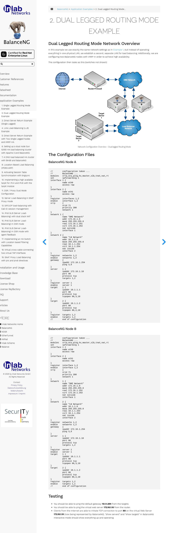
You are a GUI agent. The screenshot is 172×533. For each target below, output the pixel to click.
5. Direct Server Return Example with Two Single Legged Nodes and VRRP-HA (20, 140)
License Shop (9, 285)
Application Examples (14, 102)
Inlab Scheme (10, 344)
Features (7, 85)
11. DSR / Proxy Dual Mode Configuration (16, 193)
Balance (7, 348)
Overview (7, 75)
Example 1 (123, 50)
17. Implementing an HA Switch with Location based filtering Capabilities (19, 243)
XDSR (6, 333)
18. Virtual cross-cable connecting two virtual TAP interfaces (20, 252)
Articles (6, 306)
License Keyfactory (12, 290)
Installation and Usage (14, 268)
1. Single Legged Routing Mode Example (18, 108)
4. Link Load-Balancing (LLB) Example (18, 131)
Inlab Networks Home (14, 325)
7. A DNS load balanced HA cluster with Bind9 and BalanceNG (20, 160)
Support (6, 301)
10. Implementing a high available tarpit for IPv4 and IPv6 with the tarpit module (20, 184)
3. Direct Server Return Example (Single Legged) (19, 123)
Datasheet (8, 91)
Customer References (14, 80)
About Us (7, 312)
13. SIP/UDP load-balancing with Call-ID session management (19, 208)
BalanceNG (8, 329)
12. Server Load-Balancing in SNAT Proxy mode (20, 201)
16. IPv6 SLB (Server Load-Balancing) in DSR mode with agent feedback (20, 232)
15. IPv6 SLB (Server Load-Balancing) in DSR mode (17, 223)
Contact (20, 384)
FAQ (4, 295)
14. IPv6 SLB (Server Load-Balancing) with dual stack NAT (18, 216)
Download (7, 279)
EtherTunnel (9, 337)
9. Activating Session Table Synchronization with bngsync (18, 175)
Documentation (10, 96)
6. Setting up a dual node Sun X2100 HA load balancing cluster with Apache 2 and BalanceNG (19, 150)
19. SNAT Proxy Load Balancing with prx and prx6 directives (19, 260)
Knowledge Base (11, 274)
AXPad (6, 340)
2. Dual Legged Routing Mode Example (18, 116)
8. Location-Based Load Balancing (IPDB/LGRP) (20, 167)
